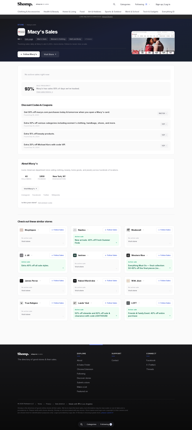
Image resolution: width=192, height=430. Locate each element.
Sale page (29, 39)
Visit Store (50, 54)
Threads (150, 369)
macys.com (31, 25)
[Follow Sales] (29, 54)
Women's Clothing (58, 39)
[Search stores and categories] (114, 4)
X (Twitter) (151, 365)
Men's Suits (41, 39)
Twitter (46, 195)
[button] (142, 4)
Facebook (36, 195)
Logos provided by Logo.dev (64, 413)
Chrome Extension (85, 369)
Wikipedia (56, 195)
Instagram (25, 195)
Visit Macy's (30, 189)
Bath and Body (75, 39)
